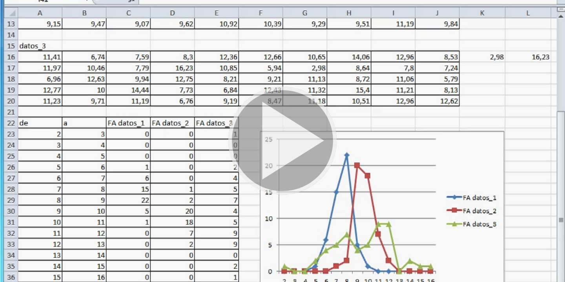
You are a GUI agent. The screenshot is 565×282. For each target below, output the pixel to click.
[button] (282, 141)
